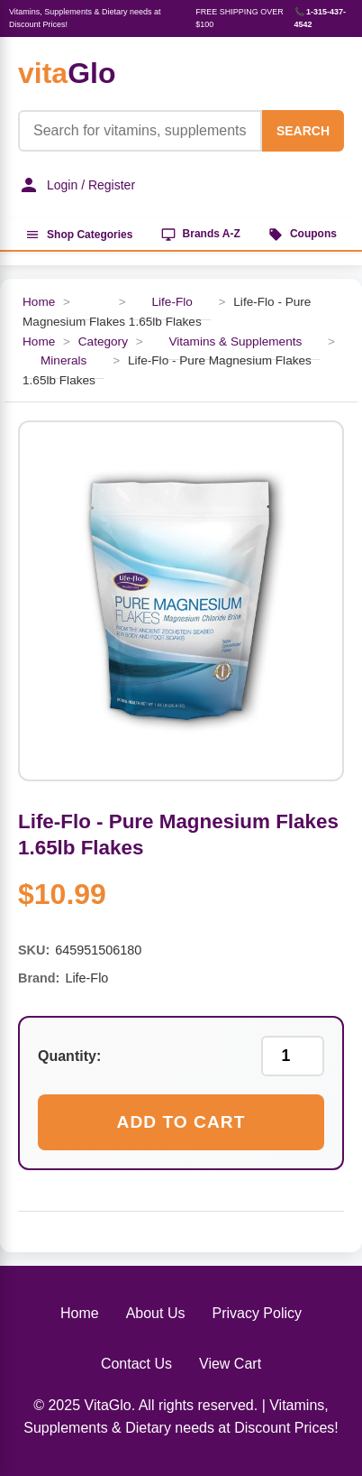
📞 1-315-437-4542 (320, 18)
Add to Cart (181, 1121)
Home (39, 302)
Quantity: (69, 1056)
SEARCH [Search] (303, 131)
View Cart (230, 1363)
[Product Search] (140, 131)
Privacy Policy (257, 1313)
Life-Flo (171, 302)
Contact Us (136, 1363)
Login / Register (76, 185)
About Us (156, 1313)
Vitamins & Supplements (235, 341)
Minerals (63, 360)
